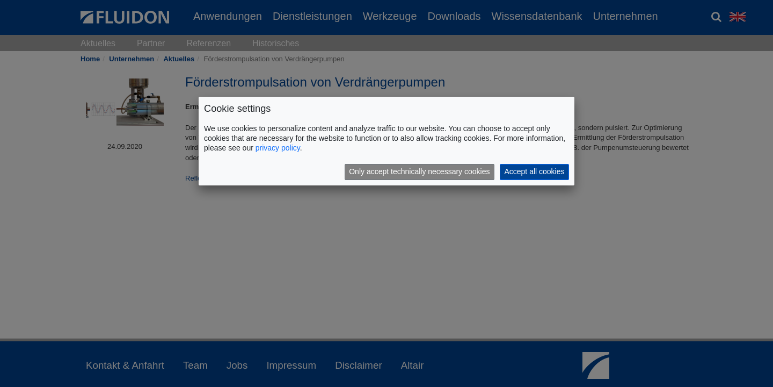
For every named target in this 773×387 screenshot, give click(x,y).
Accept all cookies (534, 171)
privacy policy (278, 148)
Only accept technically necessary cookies (419, 171)
